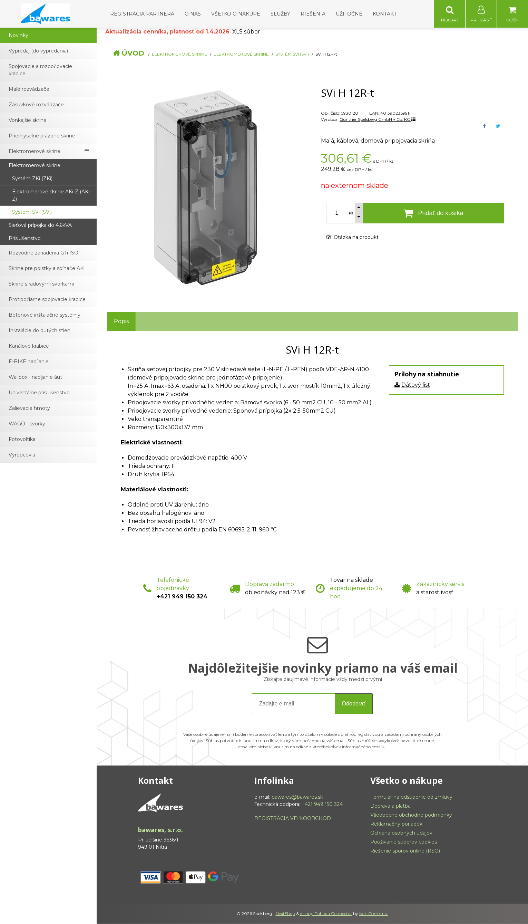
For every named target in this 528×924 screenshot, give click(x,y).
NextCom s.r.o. (373, 913)
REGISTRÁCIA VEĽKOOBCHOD (292, 819)
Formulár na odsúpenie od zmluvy (411, 797)
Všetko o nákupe (235, 14)
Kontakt (385, 14)
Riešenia (313, 14)
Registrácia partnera (142, 14)
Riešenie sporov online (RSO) (405, 851)
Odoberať (353, 704)
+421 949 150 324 (182, 597)
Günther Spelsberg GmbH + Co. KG (377, 119)
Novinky (18, 35)
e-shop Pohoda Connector (326, 913)
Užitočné (349, 14)
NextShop (285, 913)
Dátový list (415, 385)
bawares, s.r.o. (160, 830)
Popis (121, 321)
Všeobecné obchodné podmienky (411, 815)
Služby (280, 14)
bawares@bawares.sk (297, 797)
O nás (193, 14)
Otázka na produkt (352, 237)
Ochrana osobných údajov (401, 833)
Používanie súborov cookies (403, 842)
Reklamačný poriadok (396, 824)
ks (351, 213)
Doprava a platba (390, 806)
